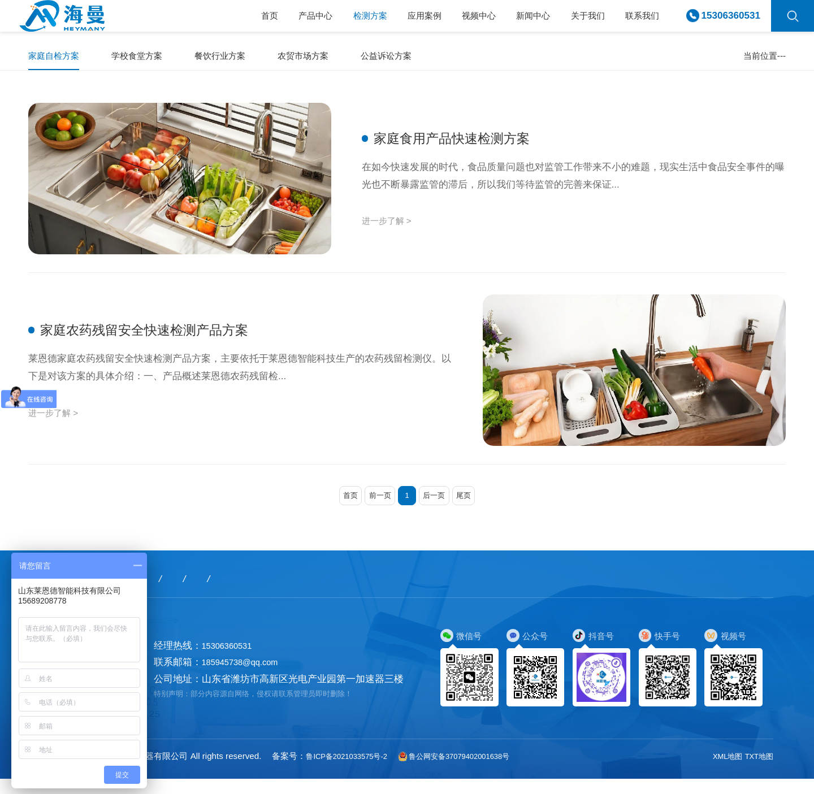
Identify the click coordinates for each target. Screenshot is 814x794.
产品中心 (276, 21)
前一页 (375, 508)
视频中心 (457, 21)
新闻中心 (518, 21)
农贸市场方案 (327, 58)
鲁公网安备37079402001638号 (476, 770)
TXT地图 (756, 770)
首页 (224, 21)
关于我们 (578, 21)
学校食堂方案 (147, 58)
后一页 (438, 508)
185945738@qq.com (247, 677)
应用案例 (397, 21)
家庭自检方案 (57, 58)
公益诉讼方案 (416, 58)
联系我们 (639, 21)
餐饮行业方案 (237, 58)
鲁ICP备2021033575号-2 (353, 770)
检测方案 (336, 21)
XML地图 (720, 770)
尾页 (472, 508)
